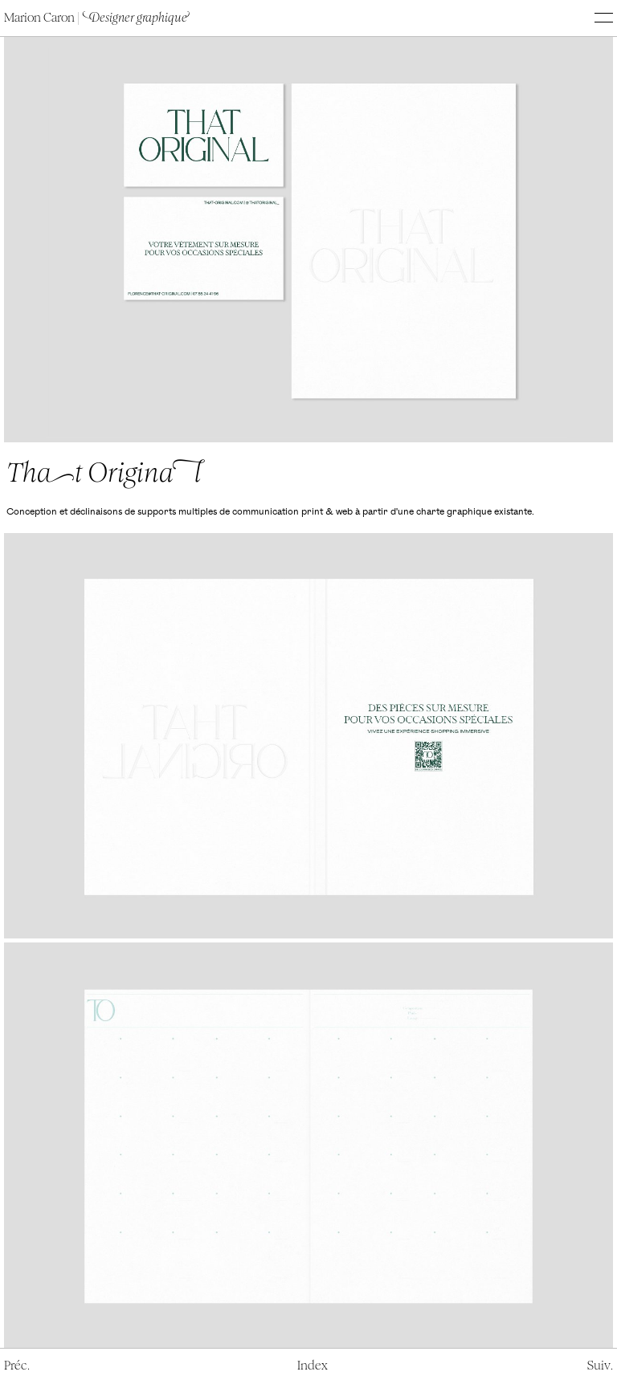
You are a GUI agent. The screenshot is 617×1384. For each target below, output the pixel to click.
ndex (312, 1365)
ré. (17, 1365)
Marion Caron (96, 17)
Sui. (600, 1365)
